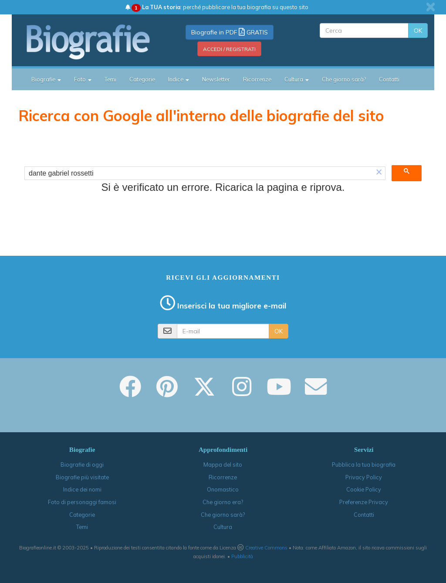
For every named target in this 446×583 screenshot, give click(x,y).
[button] (379, 173)
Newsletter (216, 79)
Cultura (222, 526)
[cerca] (199, 173)
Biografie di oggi (82, 464)
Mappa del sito (222, 464)
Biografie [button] (46, 79)
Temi (110, 79)
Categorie (142, 79)
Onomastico (223, 489)
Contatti (389, 79)
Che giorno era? (223, 501)
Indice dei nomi (82, 489)
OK (418, 30)
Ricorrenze (257, 79)
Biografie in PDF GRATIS (229, 32)
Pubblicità (242, 556)
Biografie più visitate (82, 477)
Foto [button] (82, 79)
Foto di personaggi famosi (82, 501)
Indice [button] (178, 79)
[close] (430, 7)
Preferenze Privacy (363, 501)
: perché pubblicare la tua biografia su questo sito (216, 6)
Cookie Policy (363, 489)
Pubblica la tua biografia (363, 464)
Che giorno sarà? (344, 79)
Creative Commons (266, 548)
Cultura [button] (296, 79)
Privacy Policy (363, 477)
